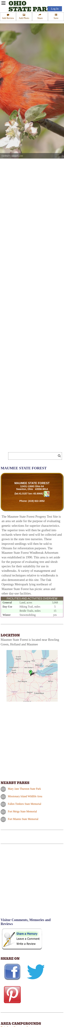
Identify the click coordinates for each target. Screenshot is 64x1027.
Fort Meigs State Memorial (22, 811)
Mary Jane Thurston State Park (24, 788)
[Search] (33, 455)
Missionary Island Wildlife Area (25, 796)
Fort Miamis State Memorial (23, 819)
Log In (55, 8)
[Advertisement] (32, 883)
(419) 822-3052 (36, 501)
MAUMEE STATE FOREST (31, 483)
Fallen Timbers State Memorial (24, 803)
